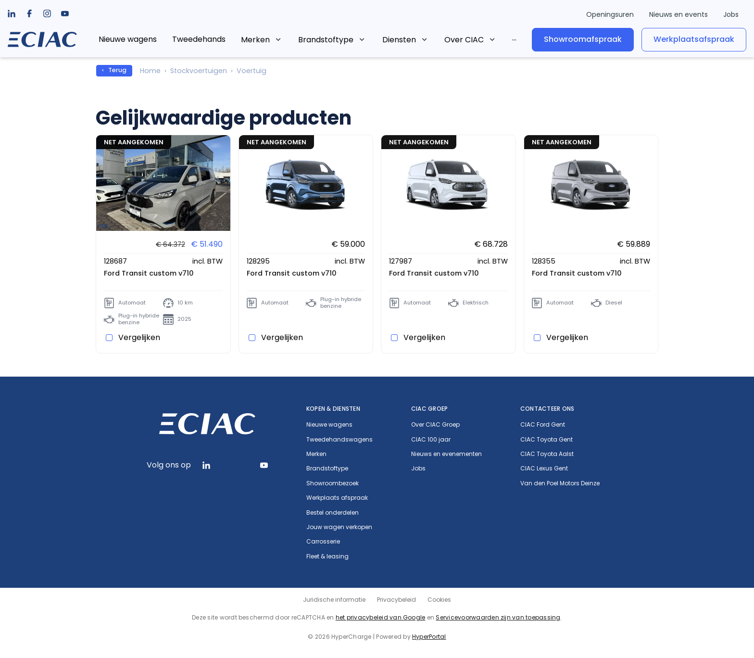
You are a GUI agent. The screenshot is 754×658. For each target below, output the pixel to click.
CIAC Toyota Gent (546, 439)
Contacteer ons (547, 409)
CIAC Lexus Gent (544, 468)
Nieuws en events (678, 14)
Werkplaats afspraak (337, 497)
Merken (255, 39)
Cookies (439, 599)
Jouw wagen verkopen (339, 527)
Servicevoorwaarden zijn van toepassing (498, 617)
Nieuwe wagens (128, 39)
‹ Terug (114, 70)
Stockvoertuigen (198, 70)
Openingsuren (610, 14)
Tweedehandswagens (339, 439)
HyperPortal (429, 637)
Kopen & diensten (333, 409)
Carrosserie (323, 541)
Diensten (399, 39)
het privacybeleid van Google (381, 617)
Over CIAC (464, 39)
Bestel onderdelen (332, 512)
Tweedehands (199, 39)
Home (150, 70)
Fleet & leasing (327, 556)
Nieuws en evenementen (446, 454)
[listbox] (29, 13)
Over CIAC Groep (435, 424)
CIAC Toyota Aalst (547, 454)
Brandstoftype (325, 39)
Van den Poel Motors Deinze (560, 483)
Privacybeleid (396, 599)
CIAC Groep (429, 409)
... (514, 37)
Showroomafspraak (583, 39)
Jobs (731, 14)
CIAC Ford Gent (542, 424)
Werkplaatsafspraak (693, 39)
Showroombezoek (332, 483)
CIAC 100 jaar (431, 439)
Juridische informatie (334, 599)
